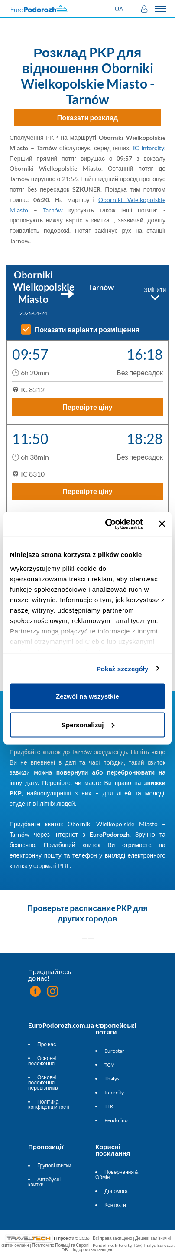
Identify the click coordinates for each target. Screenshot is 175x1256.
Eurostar (114, 1050)
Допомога (116, 1191)
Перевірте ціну (87, 407)
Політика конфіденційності (48, 1104)
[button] (120, 9)
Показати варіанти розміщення (87, 329)
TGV (109, 1064)
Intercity (114, 1092)
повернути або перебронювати (105, 772)
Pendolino (116, 1120)
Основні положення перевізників (43, 1082)
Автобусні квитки (44, 1182)
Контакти (115, 1205)
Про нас (46, 1044)
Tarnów (53, 210)
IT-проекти (64, 1238)
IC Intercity (148, 148)
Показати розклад (87, 117)
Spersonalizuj (88, 724)
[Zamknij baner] (162, 524)
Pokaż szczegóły (123, 668)
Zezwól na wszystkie (87, 696)
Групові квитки (54, 1165)
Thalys (111, 1078)
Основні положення (42, 1061)
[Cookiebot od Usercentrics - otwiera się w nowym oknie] (107, 524)
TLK (108, 1106)
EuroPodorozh (110, 834)
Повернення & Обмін (116, 1174)
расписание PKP (101, 908)
